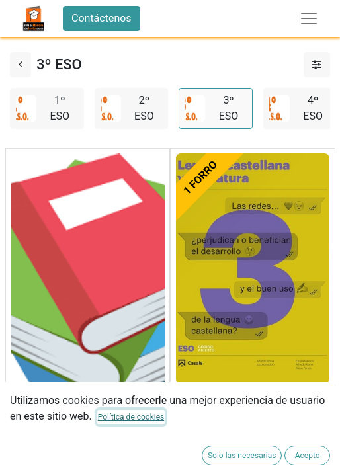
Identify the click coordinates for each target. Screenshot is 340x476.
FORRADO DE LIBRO (58, 446)
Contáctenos (101, 18)
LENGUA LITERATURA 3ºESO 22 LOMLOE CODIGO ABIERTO (251, 407)
